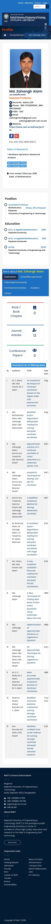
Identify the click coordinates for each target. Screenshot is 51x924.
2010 (43, 229)
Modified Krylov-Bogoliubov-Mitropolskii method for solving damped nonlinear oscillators (33, 425)
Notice (7, 881)
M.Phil (11, 247)
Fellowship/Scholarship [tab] (15, 282)
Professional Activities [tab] (15, 287)
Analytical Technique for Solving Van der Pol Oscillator (33, 478)
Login (45, 3)
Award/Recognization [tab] (31, 276)
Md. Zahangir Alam (37, 35)
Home (20, 3)
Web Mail (29, 3)
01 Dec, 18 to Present (36, 208)
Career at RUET (11, 875)
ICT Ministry (34, 875)
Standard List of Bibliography (28, 365)
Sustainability (10, 884)
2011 (44, 238)
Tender (7, 878)
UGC (31, 872)
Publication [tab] (10, 276)
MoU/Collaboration (38, 868)
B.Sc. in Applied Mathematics (23, 229)
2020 (43, 247)
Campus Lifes (35, 865)
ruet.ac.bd (11, 807)
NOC (6, 872)
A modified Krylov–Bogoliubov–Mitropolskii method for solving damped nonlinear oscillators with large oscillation (33, 539)
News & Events (36, 859)
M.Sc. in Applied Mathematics (23, 238)
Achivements (35, 862)
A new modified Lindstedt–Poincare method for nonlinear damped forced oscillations (32, 574)
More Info (12, 842)
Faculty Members (17, 35)
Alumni (38, 3)
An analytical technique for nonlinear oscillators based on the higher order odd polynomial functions (33, 393)
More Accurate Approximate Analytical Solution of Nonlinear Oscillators (33, 682)
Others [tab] (7, 293)
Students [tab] (35, 287)
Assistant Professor (18, 204)
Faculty (7, 868)
